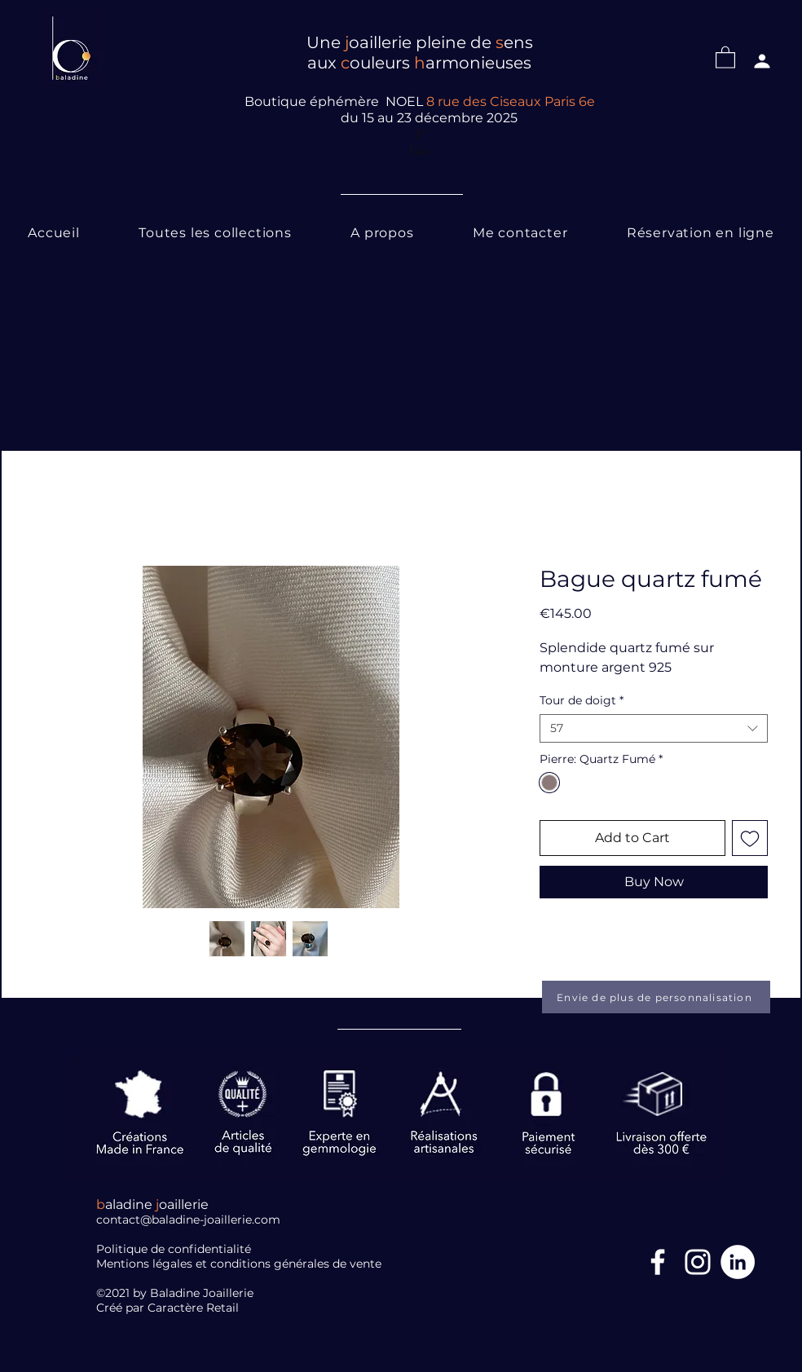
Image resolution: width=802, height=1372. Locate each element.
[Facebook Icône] (658, 1262)
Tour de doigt (582, 701)
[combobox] (654, 728)
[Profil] (762, 61)
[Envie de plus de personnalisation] (656, 997)
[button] (725, 56)
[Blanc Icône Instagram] (698, 1262)
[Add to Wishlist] (750, 838)
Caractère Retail (195, 1307)
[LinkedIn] (737, 1262)
